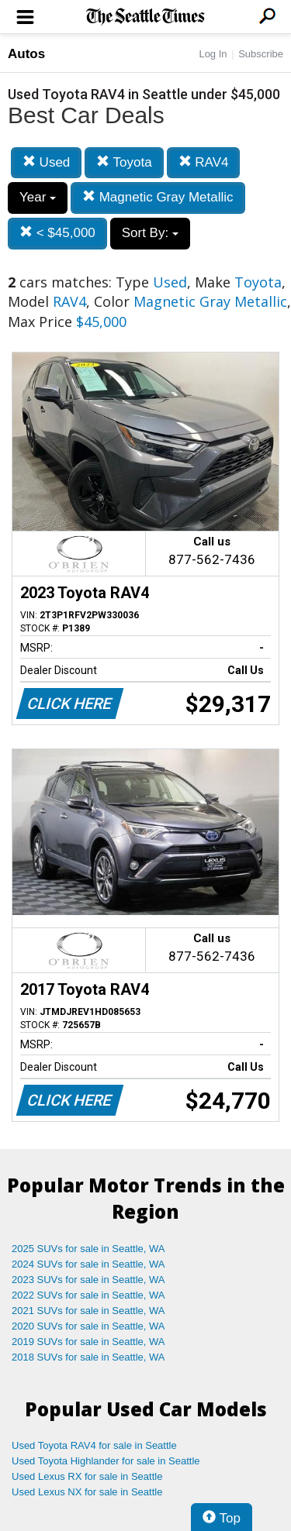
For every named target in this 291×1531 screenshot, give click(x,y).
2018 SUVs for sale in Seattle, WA (88, 1357)
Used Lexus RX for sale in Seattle (87, 1476)
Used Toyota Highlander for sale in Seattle (106, 1461)
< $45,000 (57, 232)
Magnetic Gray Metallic (158, 197)
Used (46, 162)
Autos (26, 53)
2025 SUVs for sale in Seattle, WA (88, 1248)
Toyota (124, 162)
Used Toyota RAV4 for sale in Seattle (94, 1445)
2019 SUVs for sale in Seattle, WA (88, 1341)
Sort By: (150, 232)
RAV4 (203, 162)
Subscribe (260, 54)
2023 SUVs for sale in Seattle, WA (88, 1279)
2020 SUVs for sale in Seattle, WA (88, 1326)
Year (37, 197)
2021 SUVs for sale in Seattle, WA (88, 1310)
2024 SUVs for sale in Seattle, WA (88, 1264)
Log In (213, 54)
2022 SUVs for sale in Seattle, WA (88, 1295)
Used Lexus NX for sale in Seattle (87, 1492)
